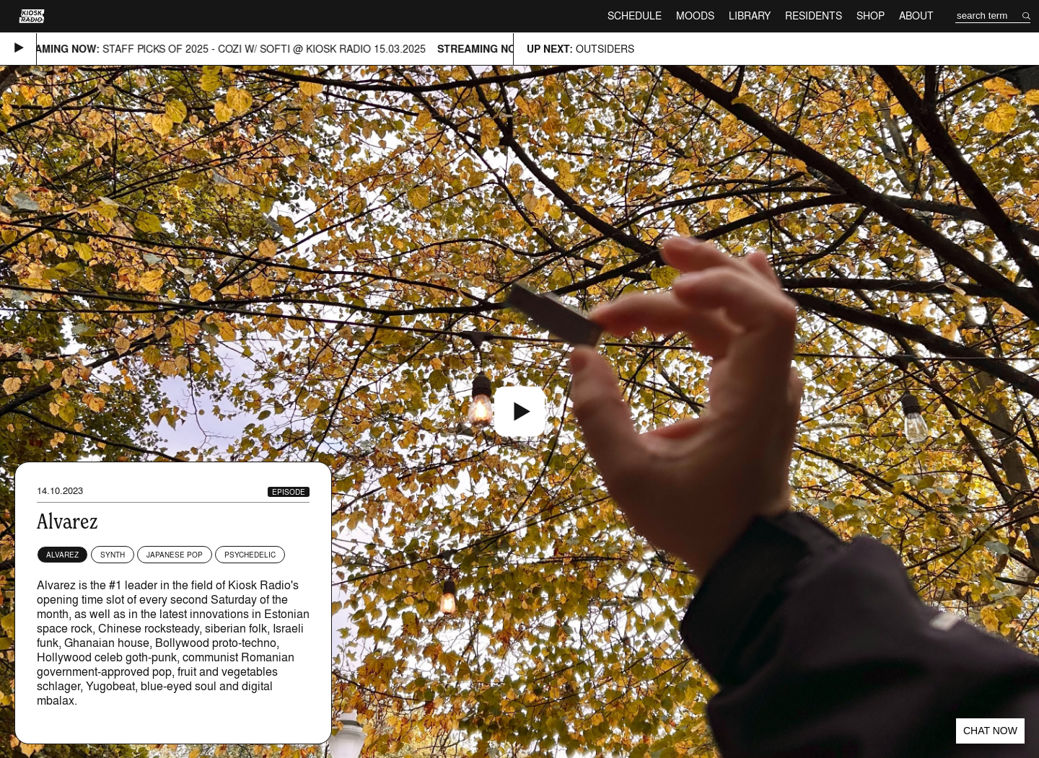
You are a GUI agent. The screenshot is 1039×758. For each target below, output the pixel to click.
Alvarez (62, 555)
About (916, 15)
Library (750, 15)
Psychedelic (250, 555)
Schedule (635, 15)
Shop (870, 15)
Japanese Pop (174, 555)
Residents (813, 15)
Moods (695, 15)
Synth (112, 555)
